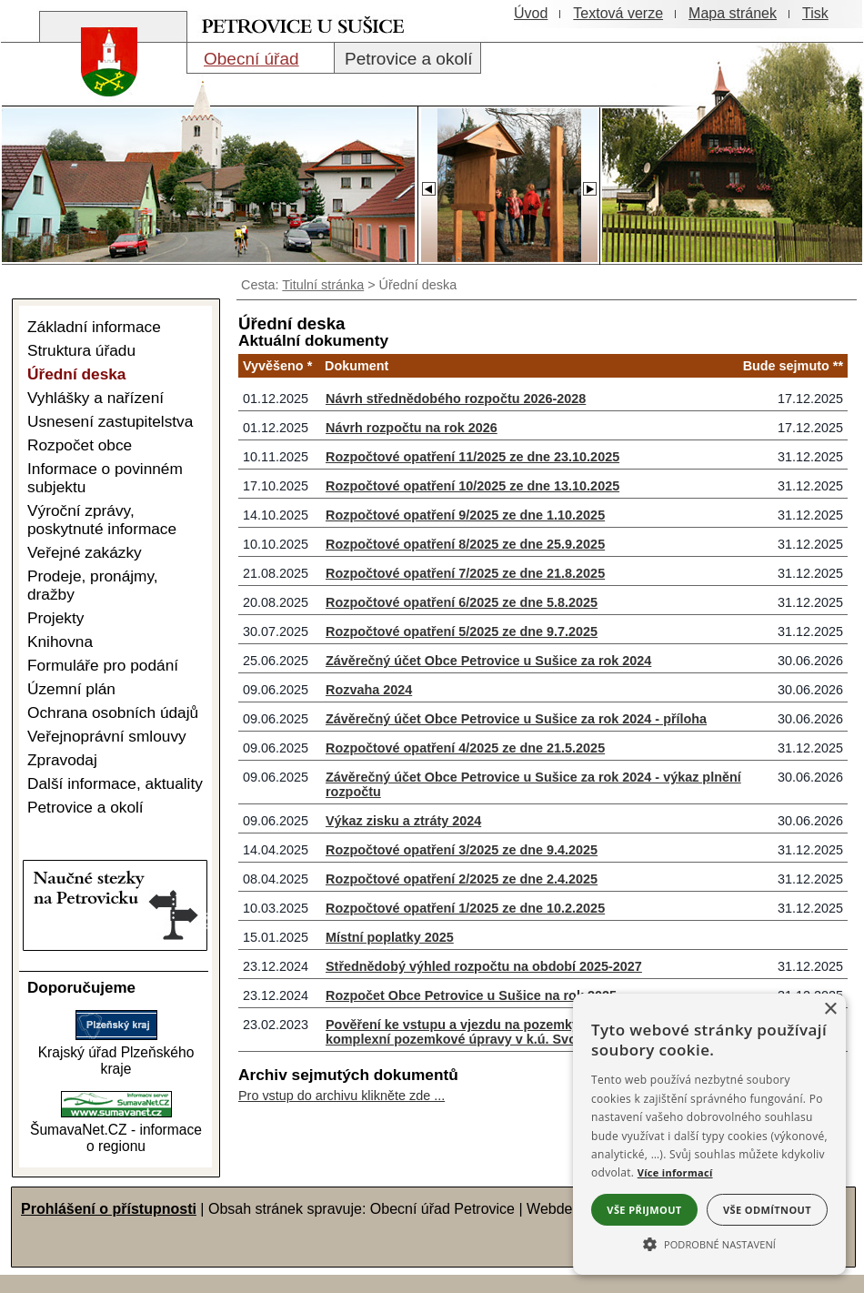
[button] (709, 1243)
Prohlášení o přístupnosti (108, 1209)
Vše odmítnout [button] (767, 1210)
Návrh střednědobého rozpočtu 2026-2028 (456, 398)
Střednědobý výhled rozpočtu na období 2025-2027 (484, 966)
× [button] (830, 1009)
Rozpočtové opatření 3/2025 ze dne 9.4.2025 (462, 850)
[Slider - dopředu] (589, 184)
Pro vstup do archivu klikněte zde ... (341, 1095)
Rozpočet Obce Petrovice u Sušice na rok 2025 (471, 995)
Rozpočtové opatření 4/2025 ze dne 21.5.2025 (465, 748)
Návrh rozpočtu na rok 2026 (411, 427)
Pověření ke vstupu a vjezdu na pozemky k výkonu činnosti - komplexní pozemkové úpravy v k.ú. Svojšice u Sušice (513, 1031)
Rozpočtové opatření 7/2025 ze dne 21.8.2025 (465, 573)
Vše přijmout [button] (644, 1210)
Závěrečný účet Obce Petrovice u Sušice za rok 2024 (488, 660)
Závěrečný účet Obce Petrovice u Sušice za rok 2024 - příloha (516, 719)
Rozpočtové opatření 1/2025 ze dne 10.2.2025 (465, 908)
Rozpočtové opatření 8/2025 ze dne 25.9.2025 (465, 544)
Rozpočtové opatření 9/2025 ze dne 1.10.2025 (465, 515)
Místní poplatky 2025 (390, 937)
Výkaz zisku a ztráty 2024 (403, 820)
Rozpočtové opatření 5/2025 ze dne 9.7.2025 (462, 631)
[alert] (709, 1134)
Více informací (675, 1172)
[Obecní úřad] (260, 58)
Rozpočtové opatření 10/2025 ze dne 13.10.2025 (472, 486)
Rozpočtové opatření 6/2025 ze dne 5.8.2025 (462, 602)
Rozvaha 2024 (369, 689)
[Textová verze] (618, 13)
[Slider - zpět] (428, 184)
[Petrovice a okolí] (407, 58)
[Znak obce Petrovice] (100, 104)
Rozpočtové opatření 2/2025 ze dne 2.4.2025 (462, 879)
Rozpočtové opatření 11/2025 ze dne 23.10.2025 (472, 457)
